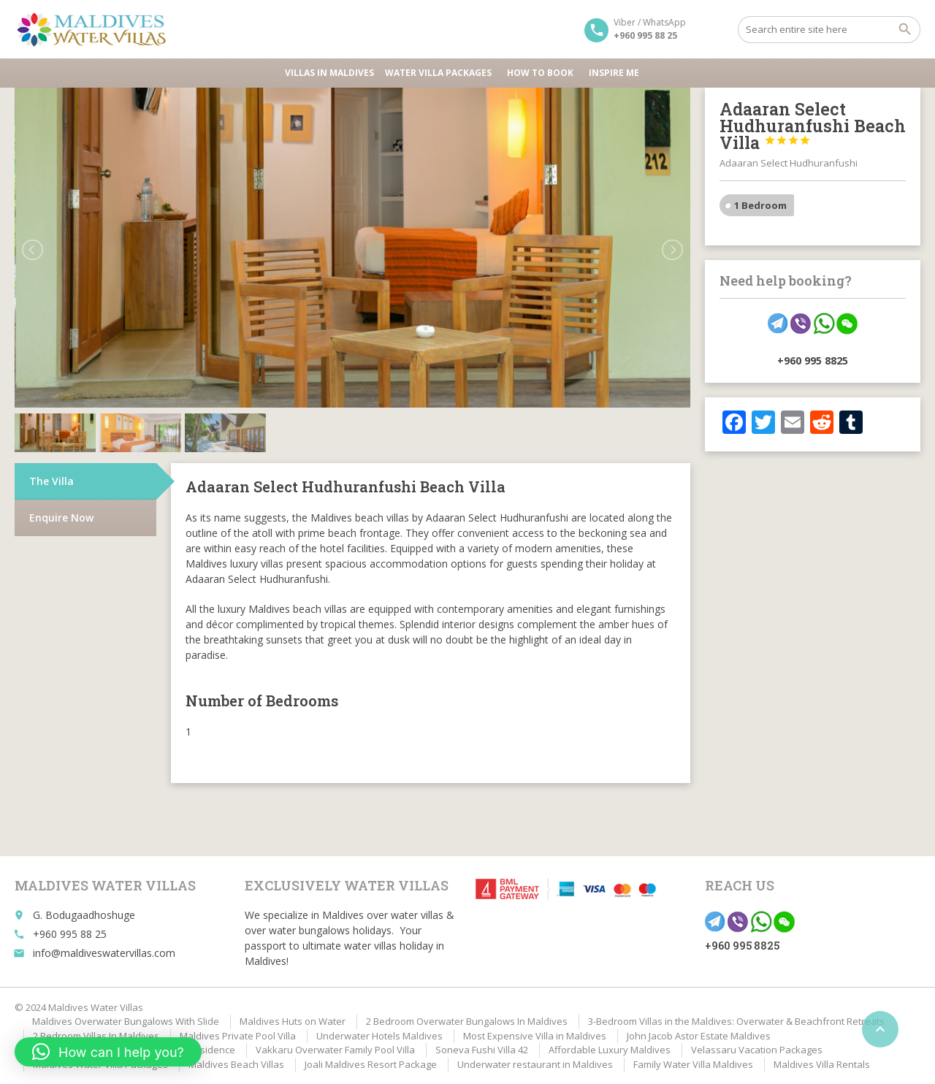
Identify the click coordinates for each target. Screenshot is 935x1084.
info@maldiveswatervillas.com (104, 953)
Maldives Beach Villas (236, 1064)
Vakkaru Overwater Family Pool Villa (335, 1049)
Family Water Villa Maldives (693, 1064)
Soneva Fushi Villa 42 (481, 1049)
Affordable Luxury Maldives (610, 1049)
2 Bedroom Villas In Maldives (96, 1035)
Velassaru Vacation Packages (757, 1049)
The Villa (51, 481)
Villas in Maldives (329, 72)
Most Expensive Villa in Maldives (534, 1035)
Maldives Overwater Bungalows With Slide (125, 1021)
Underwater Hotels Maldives (379, 1035)
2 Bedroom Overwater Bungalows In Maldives (467, 1021)
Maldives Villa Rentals (822, 1064)
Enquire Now (61, 517)
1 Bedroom (760, 205)
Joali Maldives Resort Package (371, 1064)
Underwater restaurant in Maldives (535, 1064)
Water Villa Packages (440, 72)
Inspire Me (614, 72)
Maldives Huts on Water (293, 1021)
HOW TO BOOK (542, 72)
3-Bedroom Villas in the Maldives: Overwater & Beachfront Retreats (736, 1021)
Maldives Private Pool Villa (238, 1035)
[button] (108, 1051)
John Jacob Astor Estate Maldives (699, 1035)
